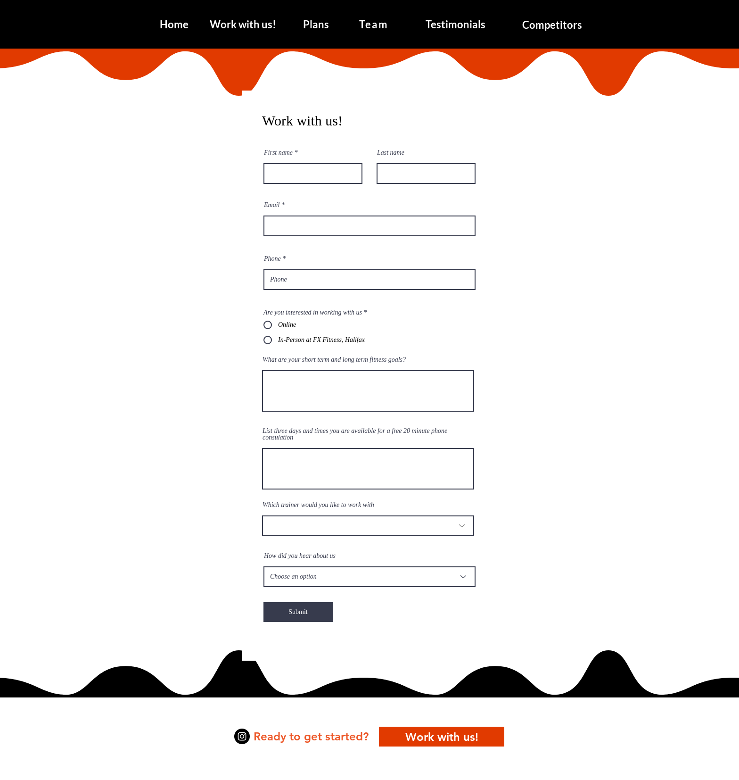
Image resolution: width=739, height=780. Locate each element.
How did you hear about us (300, 556)
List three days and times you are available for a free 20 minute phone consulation (355, 434)
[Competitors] (551, 24)
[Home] (174, 24)
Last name (390, 152)
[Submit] (298, 612)
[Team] (375, 24)
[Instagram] (242, 736)
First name (278, 152)
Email (271, 205)
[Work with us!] (243, 24)
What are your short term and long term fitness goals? (334, 360)
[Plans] (316, 24)
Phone (272, 259)
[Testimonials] (455, 24)
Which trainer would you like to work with (318, 505)
